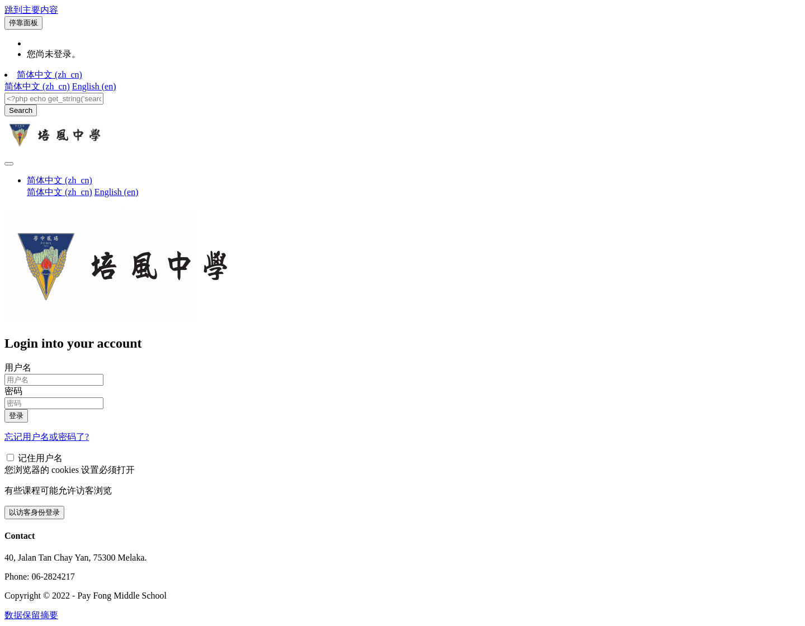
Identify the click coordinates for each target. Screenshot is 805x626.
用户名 (17, 367)
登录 (16, 415)
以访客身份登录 (34, 512)
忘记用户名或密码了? (46, 437)
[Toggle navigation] (8, 163)
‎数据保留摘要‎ (31, 615)
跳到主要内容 (31, 10)
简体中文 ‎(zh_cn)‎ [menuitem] (37, 86)
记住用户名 (40, 458)
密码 (13, 391)
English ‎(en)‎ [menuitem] (94, 86)
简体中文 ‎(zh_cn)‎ (49, 74)
